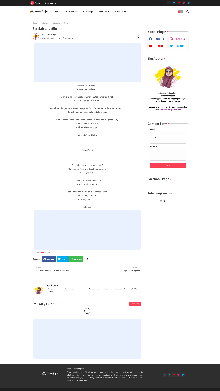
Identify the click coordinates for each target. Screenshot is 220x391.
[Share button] (87, 259)
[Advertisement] (87, 62)
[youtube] (179, 2)
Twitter (64, 259)
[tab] (57, 11)
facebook (159, 38)
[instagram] (183, 2)
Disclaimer (104, 11)
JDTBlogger (88, 11)
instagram (180, 38)
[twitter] (174, 2)
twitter (180, 45)
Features (70, 11)
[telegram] (188, 2)
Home (57, 11)
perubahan (44, 23)
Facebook (50, 259)
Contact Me (120, 11)
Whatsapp (78, 259)
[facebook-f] (169, 2)
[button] (180, 11)
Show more (135, 304)
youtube (159, 45)
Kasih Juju (52, 285)
